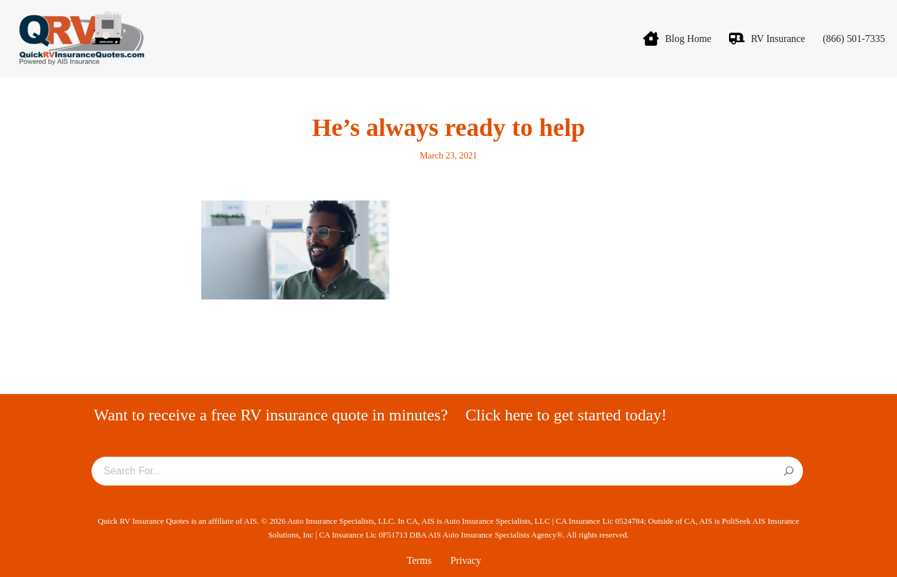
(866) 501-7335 (853, 38)
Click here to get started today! (565, 415)
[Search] (789, 472)
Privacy (466, 560)
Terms (419, 560)
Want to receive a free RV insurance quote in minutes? (271, 415)
